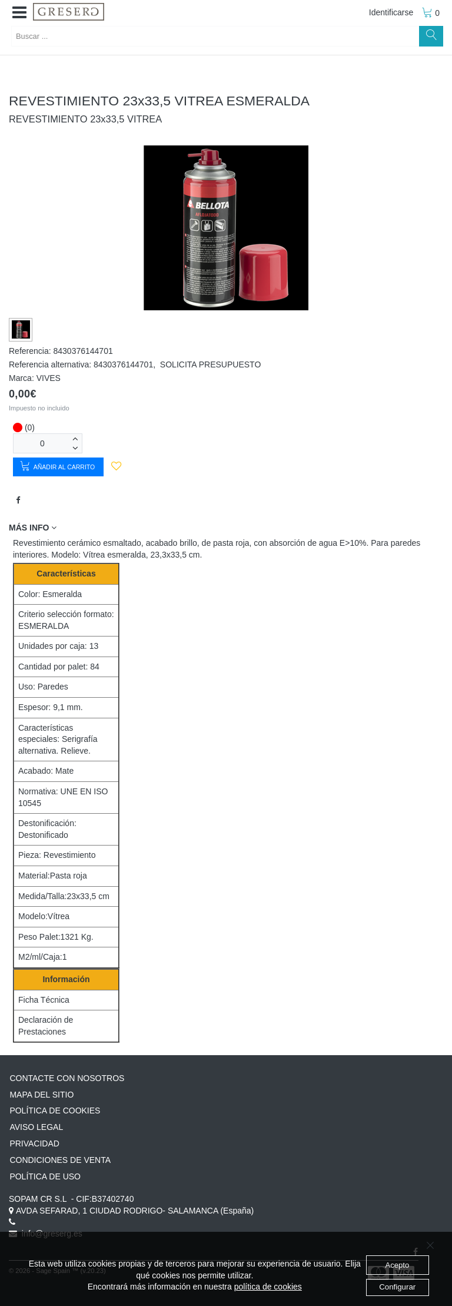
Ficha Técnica (43, 1000)
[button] (19, 13)
